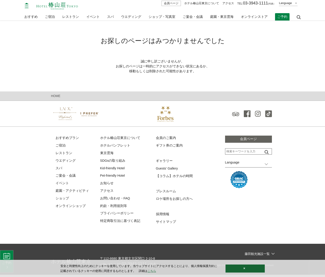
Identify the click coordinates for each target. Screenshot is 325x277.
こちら (151, 271)
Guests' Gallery (167, 169)
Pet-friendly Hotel (113, 177)
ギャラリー (164, 162)
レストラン (64, 154)
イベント (93, 15)
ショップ (62, 200)
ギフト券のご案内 (169, 146)
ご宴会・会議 (193, 15)
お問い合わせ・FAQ (115, 200)
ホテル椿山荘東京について (201, 3)
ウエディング (131, 15)
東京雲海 (107, 154)
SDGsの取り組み (113, 161)
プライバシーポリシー (117, 215)
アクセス (228, 3)
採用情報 (162, 216)
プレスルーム (166, 192)
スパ (59, 169)
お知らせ (107, 185)
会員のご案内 (166, 139)
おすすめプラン (67, 139)
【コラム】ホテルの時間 (174, 177)
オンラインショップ (71, 208)
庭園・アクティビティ (72, 192)
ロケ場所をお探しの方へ (174, 200)
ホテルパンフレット (115, 146)
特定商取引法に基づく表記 (120, 223)
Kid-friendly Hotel (113, 169)
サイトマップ (166, 223)
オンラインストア (254, 15)
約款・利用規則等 (113, 208)
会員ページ (171, 3)
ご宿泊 (61, 146)
